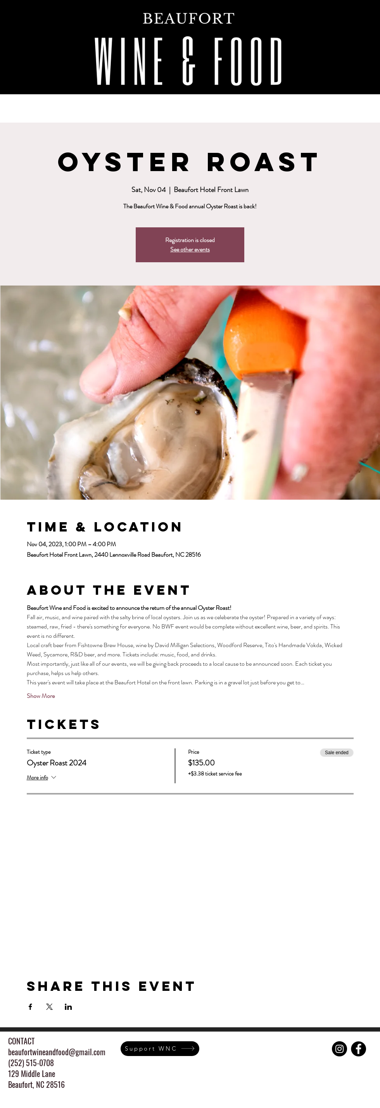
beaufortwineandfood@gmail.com (56, 1052)
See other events (190, 249)
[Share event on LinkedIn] (68, 1007)
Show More (41, 696)
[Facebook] (358, 1048)
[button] (152, 104)
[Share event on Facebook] (30, 1007)
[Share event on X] (49, 1007)
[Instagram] (339, 1048)
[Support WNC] (160, 1048)
